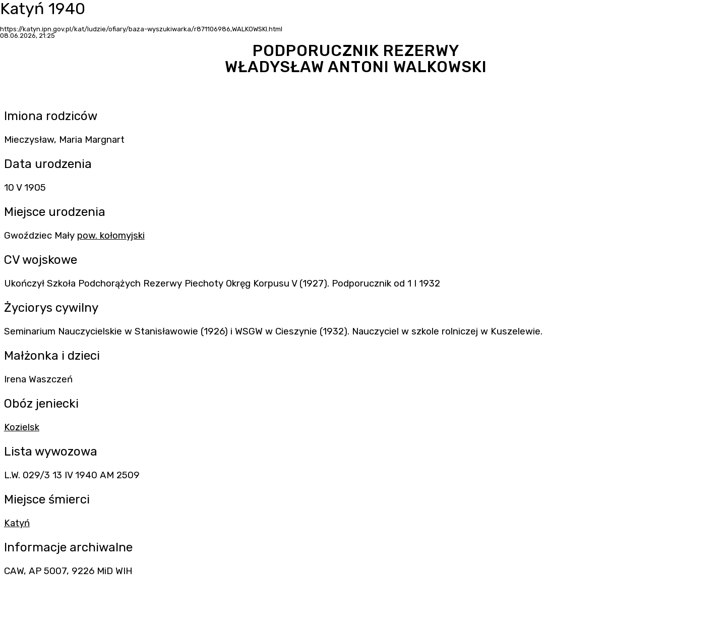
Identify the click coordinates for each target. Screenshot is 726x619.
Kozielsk (21, 427)
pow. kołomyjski (111, 235)
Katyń (17, 523)
